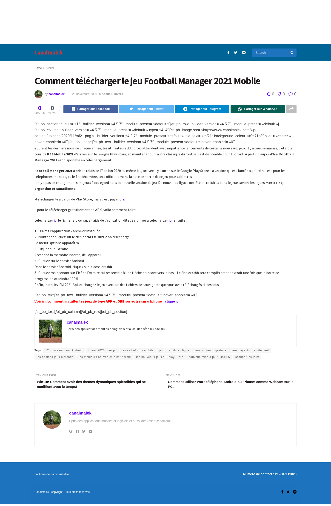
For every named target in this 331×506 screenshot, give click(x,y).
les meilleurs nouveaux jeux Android (105, 357)
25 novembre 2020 (84, 94)
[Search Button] (292, 53)
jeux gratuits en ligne (174, 351)
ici (125, 199)
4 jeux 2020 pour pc (102, 351)
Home (38, 68)
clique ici (172, 302)
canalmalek (57, 94)
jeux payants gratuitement (250, 351)
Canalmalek (48, 52)
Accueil (50, 68)
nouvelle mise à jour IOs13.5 (209, 357)
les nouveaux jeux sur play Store (159, 357)
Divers (118, 94)
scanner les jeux (247, 357)
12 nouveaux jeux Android (64, 351)
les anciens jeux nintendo (55, 357)
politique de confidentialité (51, 475)
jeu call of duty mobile (138, 351)
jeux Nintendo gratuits (210, 351)
